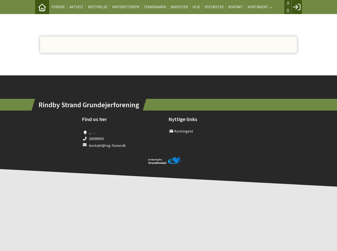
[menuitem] (42, 7)
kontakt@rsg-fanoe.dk (107, 145)
